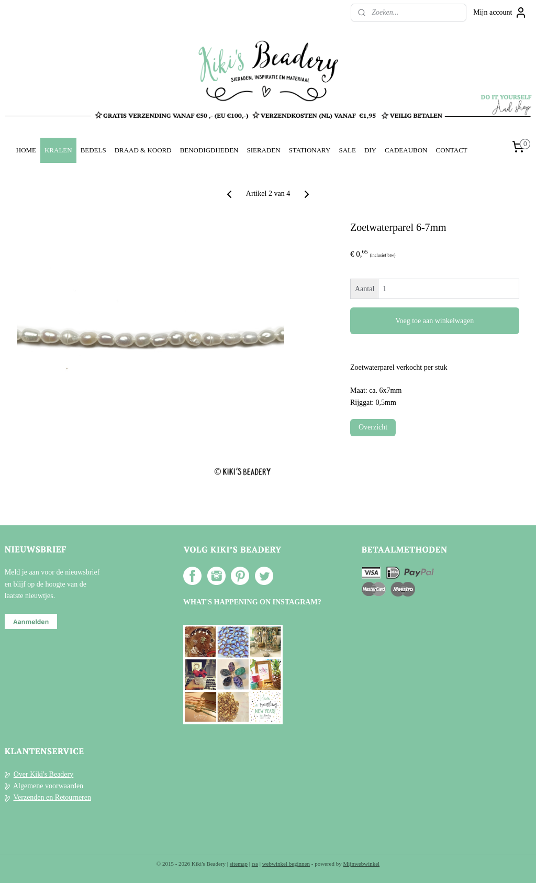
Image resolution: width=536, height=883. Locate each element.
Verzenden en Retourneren (52, 797)
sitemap (239, 863)
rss (255, 863)
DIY (370, 150)
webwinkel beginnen (286, 863)
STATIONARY (310, 150)
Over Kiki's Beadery (44, 774)
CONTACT (451, 150)
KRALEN (58, 150)
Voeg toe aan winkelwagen (434, 321)
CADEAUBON (406, 150)
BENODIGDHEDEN (209, 150)
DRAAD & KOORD (143, 150)
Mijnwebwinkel (361, 863)
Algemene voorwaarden (48, 786)
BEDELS (93, 150)
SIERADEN (263, 150)
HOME (26, 150)
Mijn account (500, 12)
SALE (347, 150)
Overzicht (373, 427)
